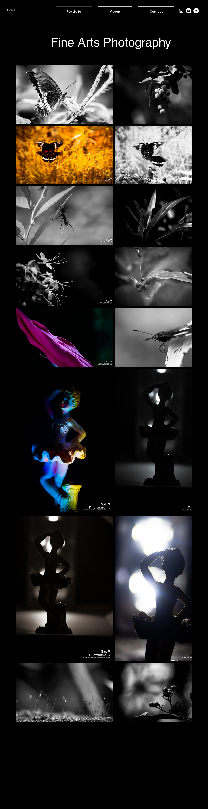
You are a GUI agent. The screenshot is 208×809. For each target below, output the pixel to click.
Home (11, 10)
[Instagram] (181, 10)
